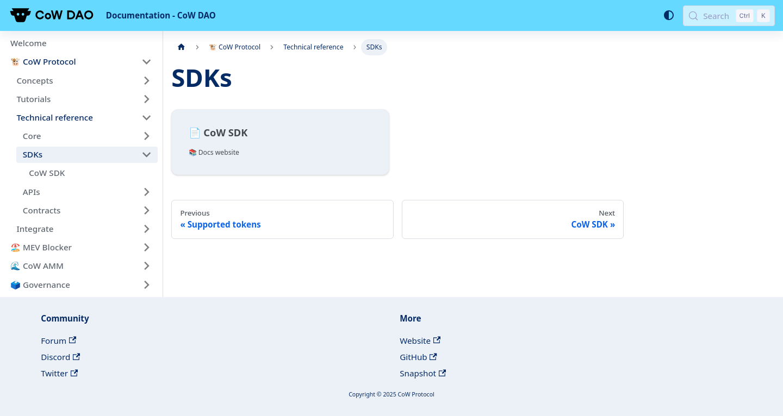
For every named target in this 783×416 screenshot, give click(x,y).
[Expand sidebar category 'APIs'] (146, 192)
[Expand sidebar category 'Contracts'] (146, 210)
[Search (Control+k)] (729, 15)
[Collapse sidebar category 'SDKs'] (146, 155)
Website (420, 340)
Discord (60, 356)
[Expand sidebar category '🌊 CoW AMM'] (146, 266)
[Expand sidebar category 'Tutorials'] (146, 99)
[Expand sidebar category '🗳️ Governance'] (146, 284)
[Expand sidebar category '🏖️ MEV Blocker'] (146, 247)
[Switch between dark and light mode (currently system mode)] (668, 15)
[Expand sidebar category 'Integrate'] (146, 228)
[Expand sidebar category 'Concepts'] (146, 80)
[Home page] (181, 47)
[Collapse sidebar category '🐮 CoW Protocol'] (146, 62)
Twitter (59, 373)
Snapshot (423, 373)
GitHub (418, 356)
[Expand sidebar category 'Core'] (146, 136)
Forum (58, 340)
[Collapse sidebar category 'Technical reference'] (146, 117)
